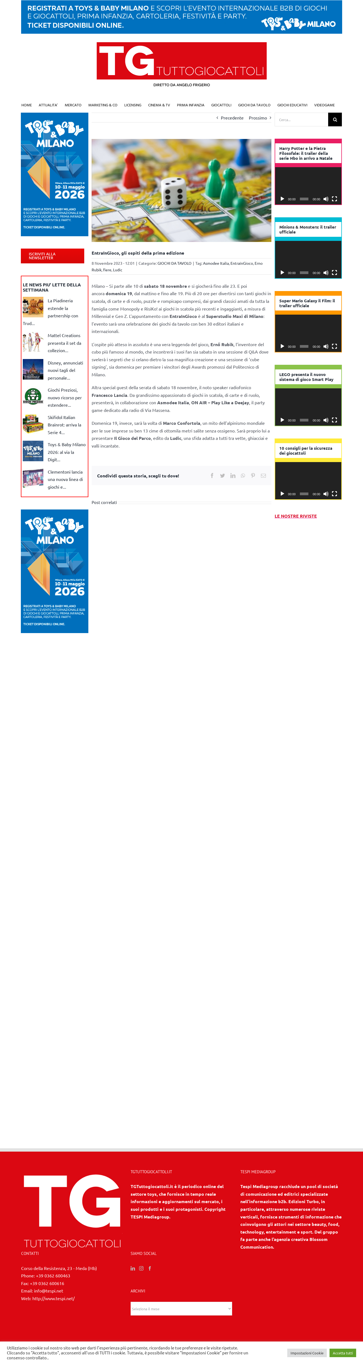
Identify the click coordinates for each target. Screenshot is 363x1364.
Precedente (232, 117)
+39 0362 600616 (47, 1283)
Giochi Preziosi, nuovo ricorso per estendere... (65, 397)
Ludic (117, 269)
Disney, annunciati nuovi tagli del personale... (65, 370)
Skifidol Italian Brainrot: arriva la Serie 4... (64, 424)
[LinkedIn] (133, 1268)
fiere (107, 269)
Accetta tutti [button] (343, 1353)
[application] (308, 185)
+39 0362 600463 (53, 1275)
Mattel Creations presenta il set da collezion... (64, 342)
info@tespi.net (48, 1290)
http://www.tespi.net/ (53, 1298)
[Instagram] (141, 1268)
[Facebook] (150, 1268)
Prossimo (258, 117)
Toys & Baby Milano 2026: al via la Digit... (67, 452)
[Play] (282, 199)
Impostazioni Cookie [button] (307, 1353)
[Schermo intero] (334, 199)
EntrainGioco (241, 263)
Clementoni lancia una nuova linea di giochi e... (65, 479)
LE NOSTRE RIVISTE (296, 516)
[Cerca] (335, 119)
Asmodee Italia (216, 263)
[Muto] (326, 199)
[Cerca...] (301, 119)
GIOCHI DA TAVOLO (174, 263)
